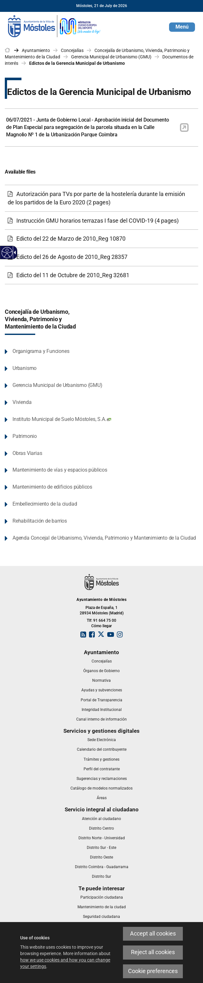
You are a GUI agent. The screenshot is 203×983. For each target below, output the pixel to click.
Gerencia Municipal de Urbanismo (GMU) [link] (111, 56)
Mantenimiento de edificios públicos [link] (52, 487)
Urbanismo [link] (24, 368)
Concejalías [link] (72, 50)
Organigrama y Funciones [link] (40, 351)
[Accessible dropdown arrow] (14, 252)
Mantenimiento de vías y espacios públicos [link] (59, 470)
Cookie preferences (153, 971)
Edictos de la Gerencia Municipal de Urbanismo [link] (77, 63)
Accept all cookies (153, 933)
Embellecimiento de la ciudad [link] (44, 504)
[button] (182, 27)
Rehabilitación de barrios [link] (39, 521)
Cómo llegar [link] (101, 626)
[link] (54, 25)
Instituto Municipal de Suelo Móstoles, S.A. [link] (61, 419)
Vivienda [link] (21, 402)
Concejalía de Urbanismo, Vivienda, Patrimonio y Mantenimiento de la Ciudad (40, 319)
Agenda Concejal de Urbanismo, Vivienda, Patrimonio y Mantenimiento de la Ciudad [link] (104, 538)
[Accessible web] (7, 252)
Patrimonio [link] (24, 436)
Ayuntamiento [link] (36, 50)
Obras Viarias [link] (27, 453)
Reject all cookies (153, 952)
